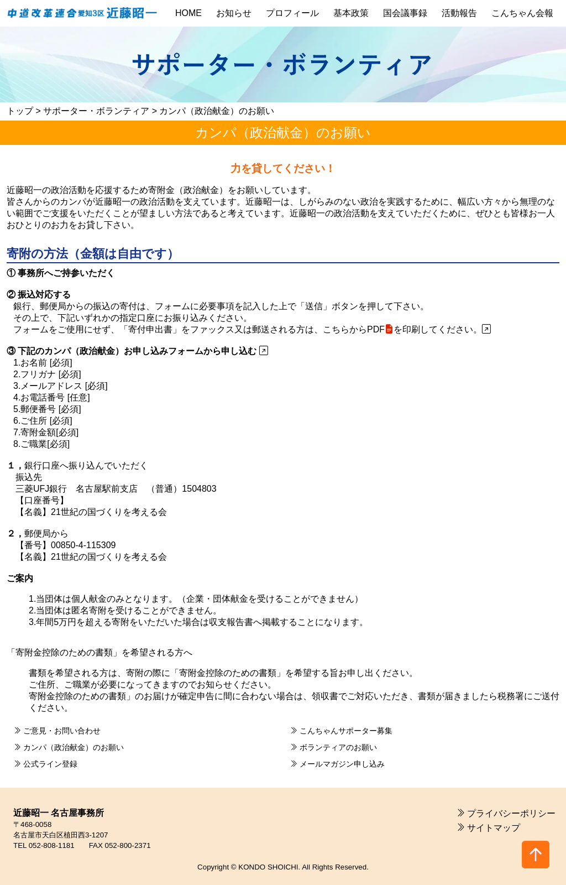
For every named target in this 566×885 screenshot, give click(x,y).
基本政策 (351, 13)
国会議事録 (405, 13)
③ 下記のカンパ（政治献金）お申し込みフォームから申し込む (137, 351)
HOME (188, 13)
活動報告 (459, 13)
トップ (20, 111)
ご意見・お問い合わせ (61, 730)
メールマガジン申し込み (341, 763)
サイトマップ (493, 827)
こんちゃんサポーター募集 (344, 730)
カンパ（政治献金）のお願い (72, 747)
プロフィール (292, 13)
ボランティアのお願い (337, 747)
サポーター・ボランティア (96, 111)
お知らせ (233, 13)
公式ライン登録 (49, 763)
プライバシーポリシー (511, 813)
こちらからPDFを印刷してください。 (407, 329)
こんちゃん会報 (522, 13)
